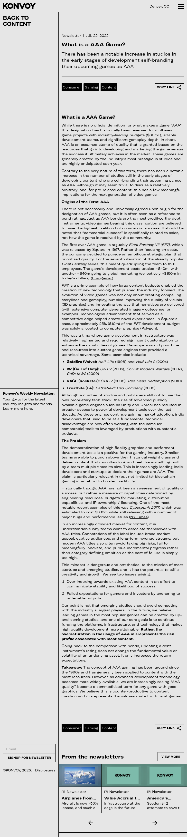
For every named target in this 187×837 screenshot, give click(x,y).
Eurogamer (102, 278)
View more (170, 756)
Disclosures (45, 770)
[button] (91, 823)
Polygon (148, 328)
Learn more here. (18, 408)
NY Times (139, 517)
